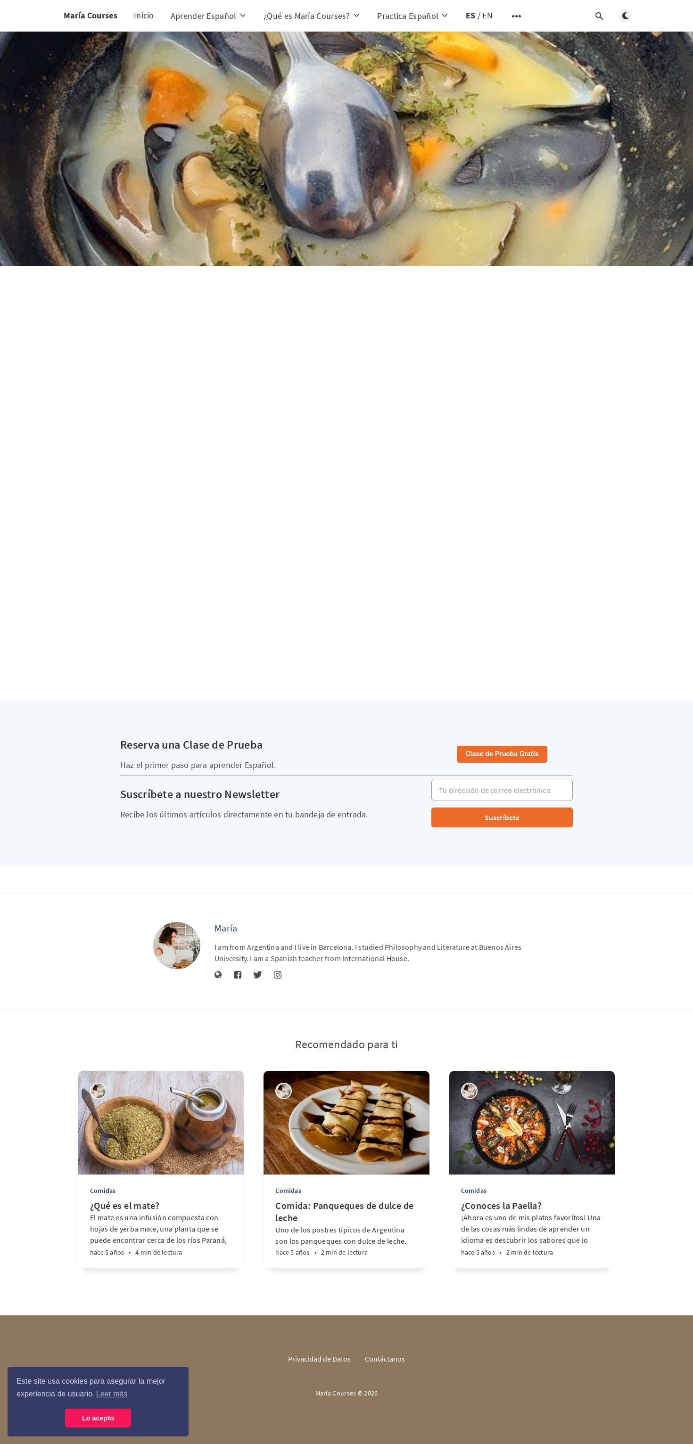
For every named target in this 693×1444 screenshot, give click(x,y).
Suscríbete (502, 817)
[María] (176, 945)
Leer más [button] (112, 1394)
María (226, 928)
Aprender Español (209, 15)
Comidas (103, 1190)
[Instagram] (277, 975)
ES (471, 15)
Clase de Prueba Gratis (501, 754)
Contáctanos (385, 1358)
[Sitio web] (218, 975)
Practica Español (413, 15)
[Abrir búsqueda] (599, 16)
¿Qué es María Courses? (312, 15)
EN (487, 15)
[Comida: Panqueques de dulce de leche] (346, 1233)
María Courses (90, 15)
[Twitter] (257, 975)
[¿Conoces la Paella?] (532, 1233)
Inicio (144, 15)
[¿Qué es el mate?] (161, 1233)
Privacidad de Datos (319, 1358)
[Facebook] (237, 975)
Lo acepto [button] (98, 1418)
